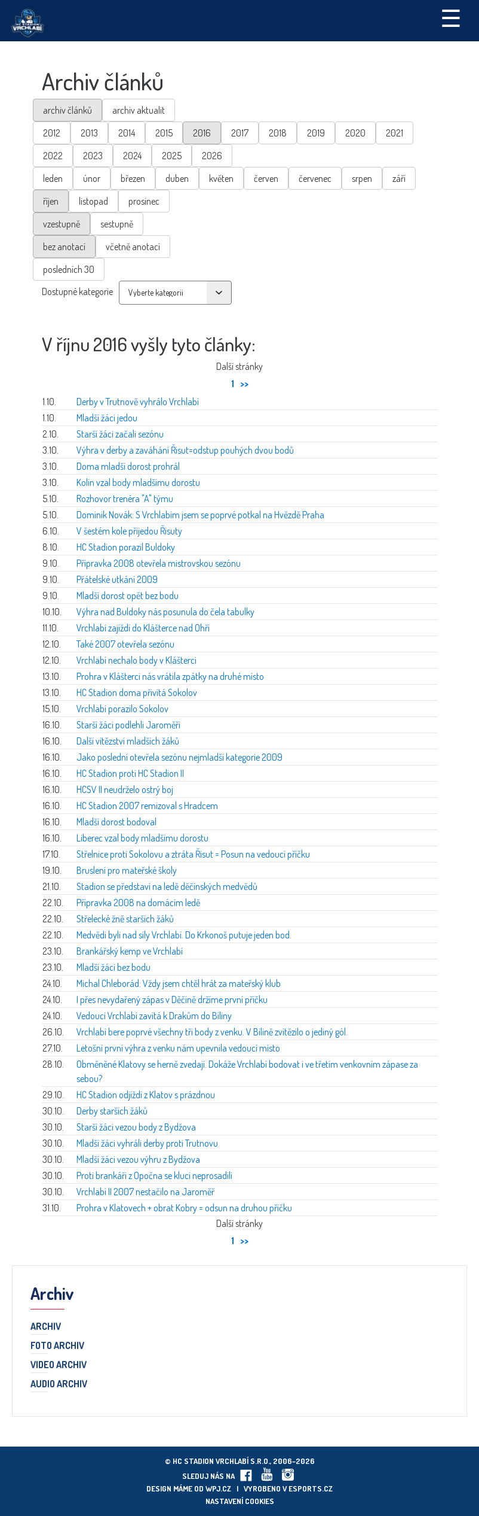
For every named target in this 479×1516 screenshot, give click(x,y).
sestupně (116, 224)
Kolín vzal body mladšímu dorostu (138, 482)
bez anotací (64, 247)
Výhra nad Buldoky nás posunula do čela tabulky (165, 612)
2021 (394, 133)
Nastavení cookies (239, 1501)
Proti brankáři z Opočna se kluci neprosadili (154, 1175)
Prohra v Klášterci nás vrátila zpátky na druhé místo (170, 676)
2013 (89, 133)
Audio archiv (58, 1384)
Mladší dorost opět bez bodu (127, 595)
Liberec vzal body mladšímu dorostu (142, 838)
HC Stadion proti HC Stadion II (130, 773)
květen (221, 178)
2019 (316, 133)
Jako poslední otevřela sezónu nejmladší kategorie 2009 (179, 757)
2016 (202, 133)
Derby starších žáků (112, 1111)
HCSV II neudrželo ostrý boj (124, 789)
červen (266, 178)
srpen (362, 178)
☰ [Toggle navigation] (451, 17)
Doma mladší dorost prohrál (128, 466)
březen (133, 178)
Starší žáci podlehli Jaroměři (128, 725)
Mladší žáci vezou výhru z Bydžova (138, 1159)
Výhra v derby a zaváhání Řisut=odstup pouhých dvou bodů (185, 450)
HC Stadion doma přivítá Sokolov (136, 692)
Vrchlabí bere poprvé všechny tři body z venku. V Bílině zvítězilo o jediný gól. (212, 1032)
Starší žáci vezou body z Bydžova (136, 1127)
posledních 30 (68, 269)
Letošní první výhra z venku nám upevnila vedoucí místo (178, 1048)
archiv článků (67, 110)
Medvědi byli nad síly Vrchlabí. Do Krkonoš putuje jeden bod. (183, 935)
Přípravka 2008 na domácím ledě (138, 903)
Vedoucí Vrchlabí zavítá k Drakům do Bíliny (154, 1016)
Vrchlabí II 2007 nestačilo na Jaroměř (145, 1192)
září (399, 178)
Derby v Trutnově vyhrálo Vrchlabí (137, 402)
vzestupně (61, 224)
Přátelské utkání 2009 (117, 579)
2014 (126, 133)
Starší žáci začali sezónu (120, 434)
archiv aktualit (138, 110)
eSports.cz (310, 1488)
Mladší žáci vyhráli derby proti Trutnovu (147, 1143)
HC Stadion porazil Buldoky (125, 547)
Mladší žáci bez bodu (113, 967)
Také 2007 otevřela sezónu (125, 644)
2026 (212, 156)
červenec (315, 178)
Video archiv (58, 1365)
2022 (53, 156)
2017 (239, 133)
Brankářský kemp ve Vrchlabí (129, 951)
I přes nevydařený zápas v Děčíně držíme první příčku (172, 999)
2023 (93, 156)
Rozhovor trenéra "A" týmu (124, 499)
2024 (132, 156)
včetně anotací (133, 247)
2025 (172, 156)
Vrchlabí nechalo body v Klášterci (136, 660)
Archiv (45, 1326)
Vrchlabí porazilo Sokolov (122, 709)
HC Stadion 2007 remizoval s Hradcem (147, 806)
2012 (51, 133)
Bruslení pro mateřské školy (126, 870)
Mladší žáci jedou (106, 418)
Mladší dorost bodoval (116, 822)
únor (91, 178)
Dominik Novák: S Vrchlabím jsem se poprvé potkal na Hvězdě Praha (200, 515)
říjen (51, 201)
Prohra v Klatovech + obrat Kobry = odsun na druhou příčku (184, 1208)
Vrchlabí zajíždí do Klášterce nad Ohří (143, 628)
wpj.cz (218, 1488)
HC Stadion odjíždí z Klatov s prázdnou (145, 1095)
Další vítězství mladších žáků (127, 741)
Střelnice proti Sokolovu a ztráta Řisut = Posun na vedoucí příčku (193, 854)
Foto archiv (57, 1346)
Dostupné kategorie (77, 291)
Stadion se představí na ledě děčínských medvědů (166, 886)
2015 (164, 133)
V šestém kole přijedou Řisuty (129, 531)
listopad (93, 201)
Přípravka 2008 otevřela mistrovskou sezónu (158, 563)
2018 (278, 133)
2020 (355, 133)
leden (53, 178)
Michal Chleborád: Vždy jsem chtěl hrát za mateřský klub (178, 983)
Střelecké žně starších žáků (125, 919)
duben (177, 178)
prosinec (143, 201)
